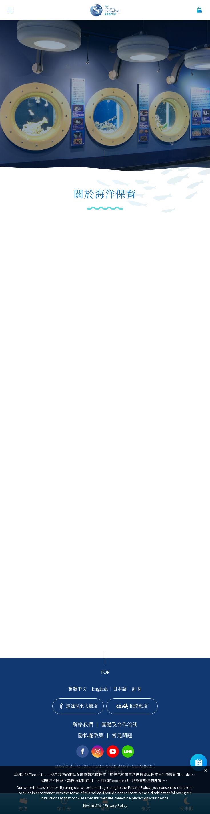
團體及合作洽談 (119, 724)
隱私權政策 (91, 735)
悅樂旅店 (132, 706)
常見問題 (122, 735)
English (99, 688)
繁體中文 (77, 688)
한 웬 (136, 688)
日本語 (120, 688)
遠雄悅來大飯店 (78, 706)
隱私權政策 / (105, 805)
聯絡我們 (83, 724)
